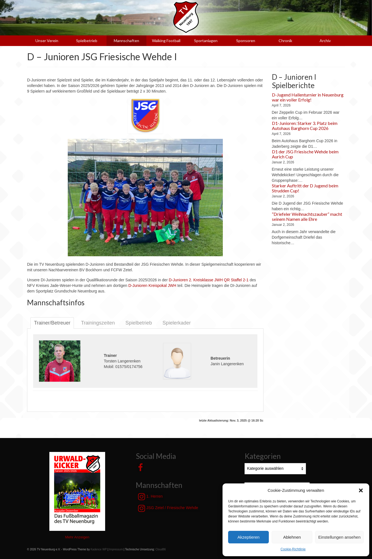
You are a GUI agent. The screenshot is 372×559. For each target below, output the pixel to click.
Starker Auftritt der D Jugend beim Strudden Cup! (305, 188)
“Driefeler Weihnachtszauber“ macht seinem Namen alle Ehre (307, 216)
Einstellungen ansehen (339, 537)
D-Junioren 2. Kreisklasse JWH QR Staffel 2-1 (208, 280)
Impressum (116, 549)
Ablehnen (292, 537)
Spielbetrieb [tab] (138, 323)
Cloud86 (160, 549)
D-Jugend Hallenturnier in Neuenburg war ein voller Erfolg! (308, 97)
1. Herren (150, 496)
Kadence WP (99, 549)
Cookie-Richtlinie (293, 549)
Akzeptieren (248, 537)
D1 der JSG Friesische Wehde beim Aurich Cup (305, 154)
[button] (361, 490)
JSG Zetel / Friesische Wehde (168, 508)
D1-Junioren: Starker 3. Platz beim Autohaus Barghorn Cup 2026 (304, 125)
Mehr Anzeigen (77, 537)
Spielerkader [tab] (177, 323)
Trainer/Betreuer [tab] (52, 323)
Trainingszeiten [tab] (98, 323)
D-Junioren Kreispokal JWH (152, 285)
